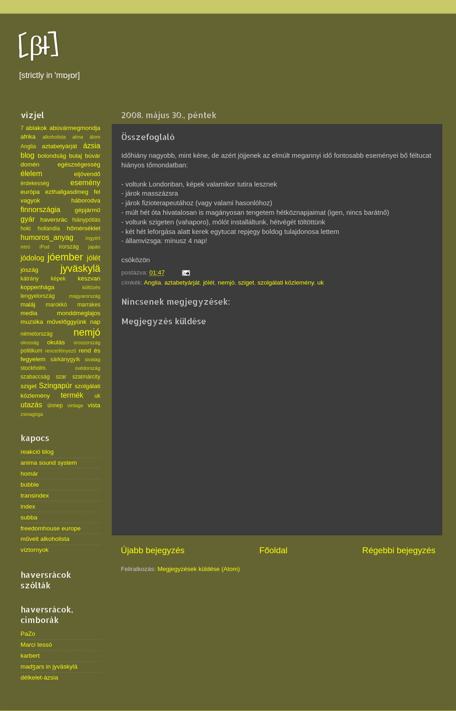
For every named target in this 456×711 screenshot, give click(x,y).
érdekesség (35, 183)
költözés (91, 287)
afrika (28, 136)
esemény (85, 182)
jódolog (32, 258)
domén (30, 164)
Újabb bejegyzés (153, 550)
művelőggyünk (66, 321)
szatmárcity (86, 377)
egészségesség (78, 164)
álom (95, 137)
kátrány (30, 278)
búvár (92, 155)
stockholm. (34, 368)
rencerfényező (60, 350)
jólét (208, 282)
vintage (75, 405)
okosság (30, 342)
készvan (89, 278)
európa (30, 191)
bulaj (75, 155)
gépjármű (87, 210)
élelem (31, 173)
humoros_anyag (47, 237)
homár (29, 473)
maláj (28, 304)
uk (320, 282)
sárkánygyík (65, 359)
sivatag (92, 359)
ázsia (91, 145)
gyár (28, 219)
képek (58, 278)
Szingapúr (55, 385)
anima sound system (49, 462)
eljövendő (87, 174)
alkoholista (54, 137)
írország (69, 247)
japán (94, 246)
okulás (56, 342)
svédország (87, 368)
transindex (35, 495)
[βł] (38, 46)
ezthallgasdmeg (66, 191)
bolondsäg (52, 155)
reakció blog (37, 451)
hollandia (49, 228)
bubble (30, 484)
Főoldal (273, 550)
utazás (31, 404)
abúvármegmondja (74, 128)
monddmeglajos (78, 313)
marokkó (56, 304)
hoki (26, 228)
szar (61, 377)
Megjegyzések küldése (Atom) (198, 569)
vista (94, 405)
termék (72, 395)
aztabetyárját (182, 282)
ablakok (36, 128)
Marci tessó (36, 644)
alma (78, 137)
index (28, 506)
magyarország (84, 296)
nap (95, 321)
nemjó (226, 282)
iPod (45, 246)
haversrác (53, 219)
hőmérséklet (83, 228)
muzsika (32, 321)
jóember (65, 257)
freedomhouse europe (51, 528)
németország (36, 334)
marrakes (88, 304)
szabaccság (35, 377)
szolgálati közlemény (286, 282)
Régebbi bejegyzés (398, 550)
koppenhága (37, 287)
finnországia (40, 209)
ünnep (55, 405)
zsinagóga (32, 414)
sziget (246, 282)
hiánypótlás (86, 220)
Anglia (152, 282)
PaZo (28, 633)
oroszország (86, 342)
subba (29, 517)
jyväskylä (80, 268)
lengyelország (38, 296)
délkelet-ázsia (39, 677)
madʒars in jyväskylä (49, 666)
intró (25, 246)
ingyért (93, 238)
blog (28, 155)
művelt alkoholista (45, 538)
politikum (31, 351)
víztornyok (35, 549)
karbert (30, 655)
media (29, 313)
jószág (29, 269)
